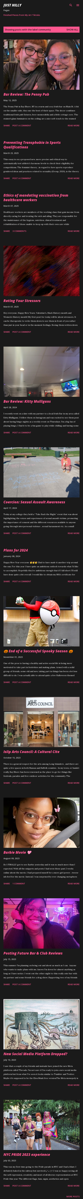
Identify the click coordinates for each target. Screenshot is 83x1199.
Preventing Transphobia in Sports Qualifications (32, 144)
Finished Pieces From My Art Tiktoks (21, 15)
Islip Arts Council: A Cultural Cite (31, 751)
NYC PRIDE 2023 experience (26, 1154)
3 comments (19, 231)
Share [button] (6, 125)
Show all (72, 29)
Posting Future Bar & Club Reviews (33, 953)
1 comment (18, 883)
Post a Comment (21, 125)
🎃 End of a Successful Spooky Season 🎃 (38, 651)
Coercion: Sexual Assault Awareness (34, 502)
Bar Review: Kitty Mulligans (27, 401)
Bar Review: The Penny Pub (26, 94)
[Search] (71, 5)
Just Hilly (12, 5)
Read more (74, 125)
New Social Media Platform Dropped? (35, 1053)
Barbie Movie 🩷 (17, 852)
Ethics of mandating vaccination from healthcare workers (35, 197)
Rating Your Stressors (21, 300)
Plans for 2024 (15, 550)
